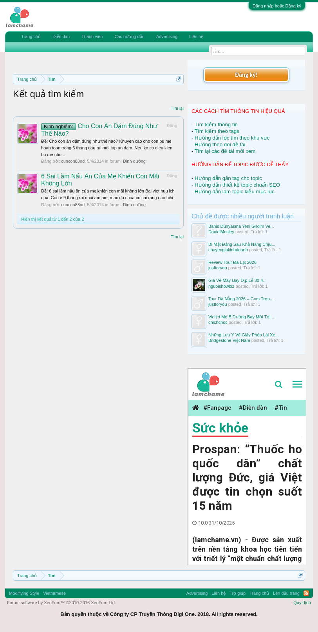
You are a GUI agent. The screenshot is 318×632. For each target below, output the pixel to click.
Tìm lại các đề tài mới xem (225, 151)
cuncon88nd (73, 161)
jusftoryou (217, 267)
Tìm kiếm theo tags (217, 131)
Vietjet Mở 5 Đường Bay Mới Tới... (241, 316)
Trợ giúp (237, 593)
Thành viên (92, 36)
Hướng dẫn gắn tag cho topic (228, 178)
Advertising (166, 36)
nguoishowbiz (221, 286)
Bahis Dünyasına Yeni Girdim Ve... (241, 226)
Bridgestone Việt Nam (229, 340)
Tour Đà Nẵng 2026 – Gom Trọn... (240, 298)
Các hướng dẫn (129, 36)
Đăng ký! (246, 74)
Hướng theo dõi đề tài (220, 144)
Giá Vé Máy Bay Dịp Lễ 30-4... (237, 280)
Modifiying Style (24, 593)
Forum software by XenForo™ (61, 602)
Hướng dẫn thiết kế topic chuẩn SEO (237, 185)
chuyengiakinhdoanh (228, 249)
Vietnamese (54, 593)
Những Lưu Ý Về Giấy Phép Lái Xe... (243, 334)
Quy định (302, 602)
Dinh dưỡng (134, 161)
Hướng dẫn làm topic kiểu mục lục (235, 191)
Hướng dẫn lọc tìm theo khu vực (232, 138)
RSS (306, 593)
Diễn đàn (61, 36)
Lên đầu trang (286, 593)
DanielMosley (221, 231)
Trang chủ (31, 36)
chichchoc (218, 322)
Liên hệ (196, 36)
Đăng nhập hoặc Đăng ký (277, 6)
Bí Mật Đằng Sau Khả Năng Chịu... (241, 244)
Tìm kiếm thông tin (216, 124)
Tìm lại (177, 108)
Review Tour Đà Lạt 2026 (232, 262)
